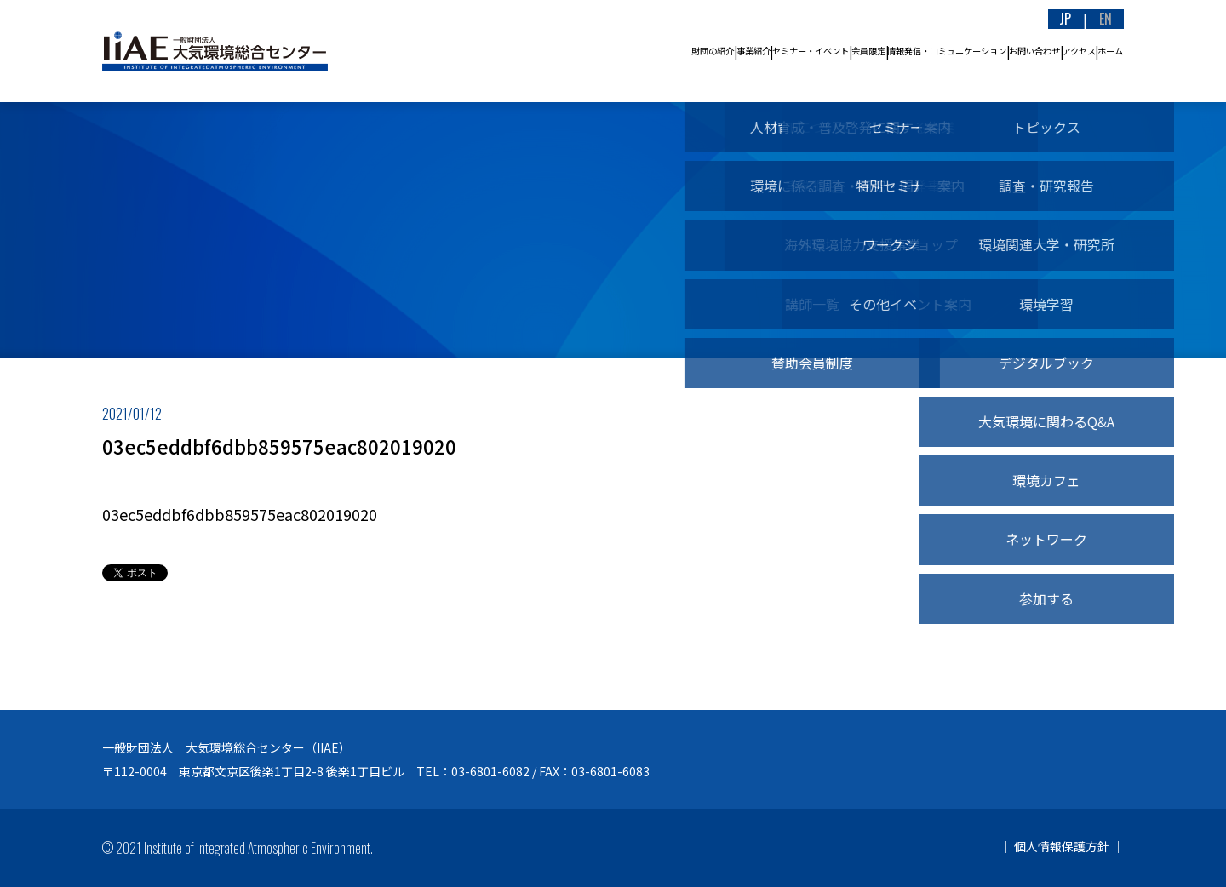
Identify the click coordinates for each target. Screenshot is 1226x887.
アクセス (1034, 51)
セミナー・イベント (592, 51)
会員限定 (689, 51)
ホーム (1096, 51)
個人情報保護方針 (1061, 846)
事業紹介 (495, 51)
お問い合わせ (956, 51)
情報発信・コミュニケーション (817, 51)
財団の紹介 (421, 51)
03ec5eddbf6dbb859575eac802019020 (239, 514)
